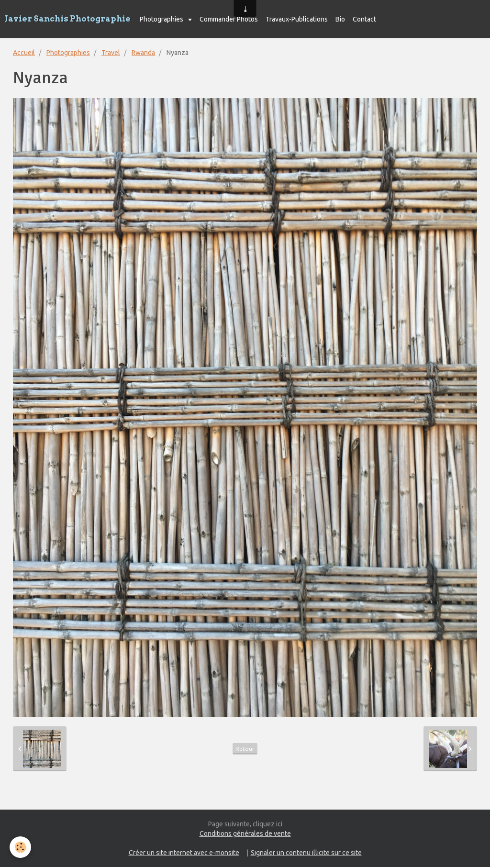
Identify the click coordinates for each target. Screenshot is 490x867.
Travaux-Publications (297, 19)
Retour (245, 748)
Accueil (24, 52)
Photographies (162, 19)
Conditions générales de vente (245, 833)
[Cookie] (20, 847)
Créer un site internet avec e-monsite (184, 852)
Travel (110, 52)
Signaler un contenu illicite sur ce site (306, 852)
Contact (364, 19)
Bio (340, 19)
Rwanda (143, 52)
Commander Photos (229, 19)
